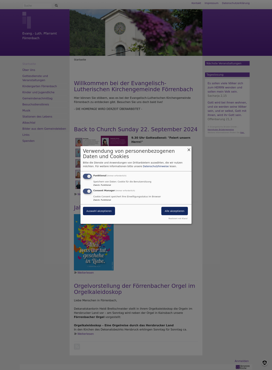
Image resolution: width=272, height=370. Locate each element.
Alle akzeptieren (174, 211)
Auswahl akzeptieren (99, 211)
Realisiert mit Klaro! (178, 218)
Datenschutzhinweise (156, 166)
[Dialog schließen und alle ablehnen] (189, 148)
